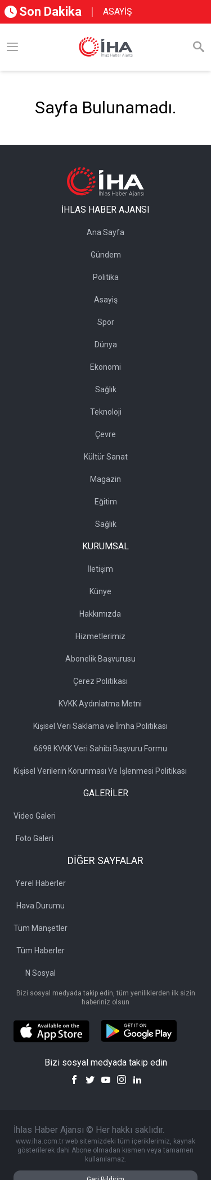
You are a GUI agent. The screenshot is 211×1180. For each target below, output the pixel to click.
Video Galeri (35, 815)
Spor (105, 322)
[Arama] (198, 47)
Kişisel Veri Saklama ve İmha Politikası (100, 726)
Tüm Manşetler (41, 928)
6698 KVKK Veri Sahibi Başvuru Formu (100, 748)
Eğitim (106, 501)
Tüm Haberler (40, 950)
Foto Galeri (34, 838)
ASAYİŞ (117, 11)
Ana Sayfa (105, 232)
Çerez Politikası (100, 681)
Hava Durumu (40, 905)
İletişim (100, 568)
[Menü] (12, 47)
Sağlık (105, 389)
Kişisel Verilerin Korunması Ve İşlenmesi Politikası (100, 770)
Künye (100, 591)
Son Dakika (43, 11)
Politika (106, 277)
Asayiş (106, 299)
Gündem (106, 254)
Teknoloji (106, 411)
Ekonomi (105, 366)
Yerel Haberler (40, 883)
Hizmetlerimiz (100, 636)
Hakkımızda (100, 613)
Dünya (106, 344)
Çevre (105, 434)
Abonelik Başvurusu (100, 658)
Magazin (105, 479)
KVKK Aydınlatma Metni (100, 703)
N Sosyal (40, 972)
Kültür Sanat (106, 456)
